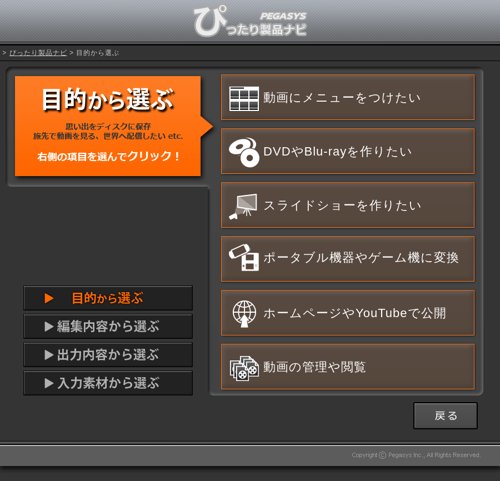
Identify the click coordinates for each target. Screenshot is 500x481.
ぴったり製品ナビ (38, 53)
